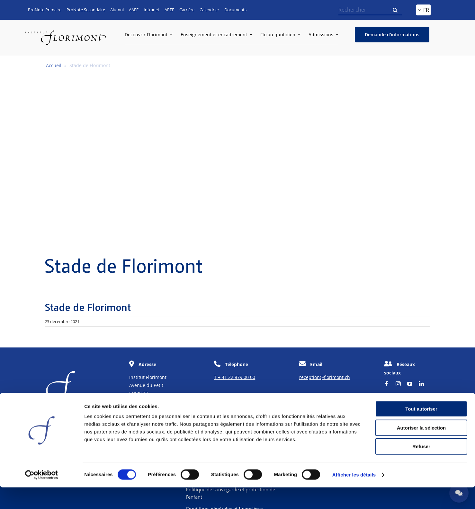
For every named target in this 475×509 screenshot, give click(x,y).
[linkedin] (421, 383)
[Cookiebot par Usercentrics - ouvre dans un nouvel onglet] (41, 496)
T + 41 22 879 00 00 (234, 377)
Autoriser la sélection (421, 449)
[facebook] (386, 383)
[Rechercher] (370, 10)
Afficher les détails (354, 496)
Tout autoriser (421, 430)
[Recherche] (395, 10)
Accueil (53, 65)
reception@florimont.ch (324, 377)
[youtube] (409, 383)
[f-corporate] (60, 373)
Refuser (421, 468)
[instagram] (398, 383)
